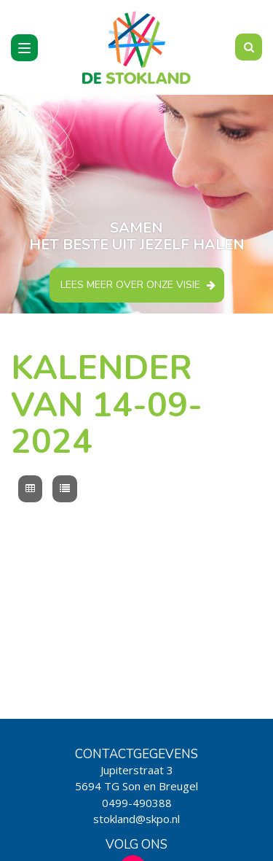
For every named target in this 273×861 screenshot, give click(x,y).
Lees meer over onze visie (130, 285)
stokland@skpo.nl (136, 818)
